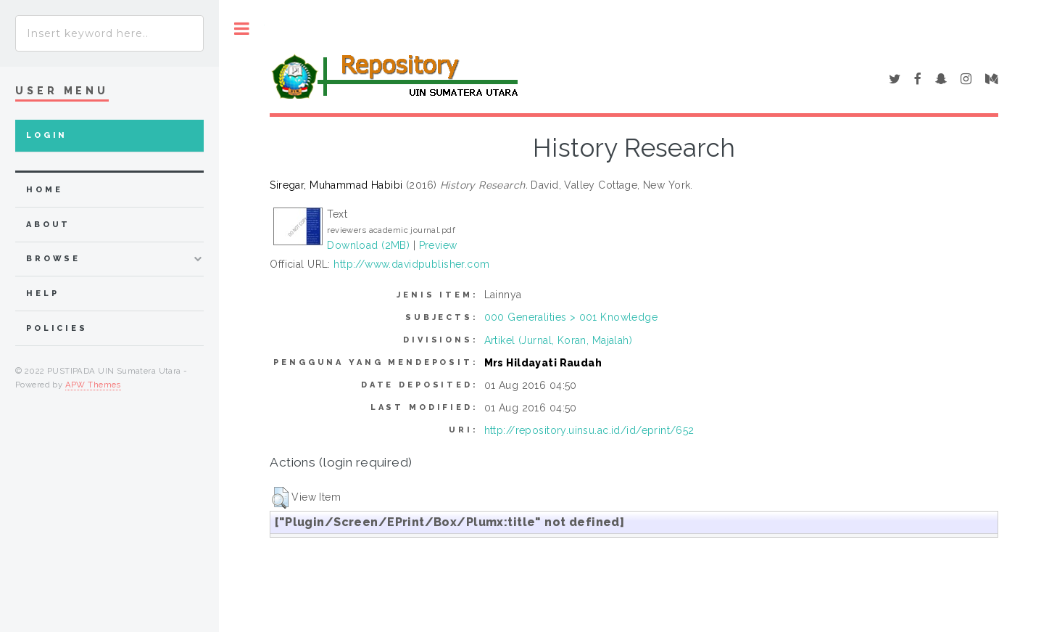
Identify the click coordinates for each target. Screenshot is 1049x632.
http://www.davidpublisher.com (411, 264)
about (48, 224)
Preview (438, 245)
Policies (57, 328)
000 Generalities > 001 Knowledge (571, 317)
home (44, 189)
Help (42, 293)
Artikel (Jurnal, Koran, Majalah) (558, 340)
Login (46, 135)
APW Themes (93, 384)
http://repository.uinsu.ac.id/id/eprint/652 (589, 430)
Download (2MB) (368, 245)
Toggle (242, 28)
